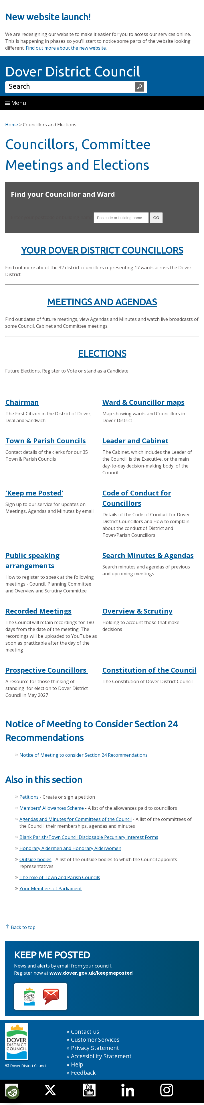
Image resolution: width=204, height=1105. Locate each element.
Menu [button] (15, 103)
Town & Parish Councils (45, 440)
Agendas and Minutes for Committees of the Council (75, 819)
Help (77, 1064)
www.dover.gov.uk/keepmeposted (91, 973)
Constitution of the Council (149, 670)
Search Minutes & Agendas (148, 555)
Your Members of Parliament (50, 888)
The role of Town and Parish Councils (59, 877)
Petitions (29, 797)
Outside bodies (35, 859)
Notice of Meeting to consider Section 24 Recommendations (83, 755)
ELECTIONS (102, 353)
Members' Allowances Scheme (51, 808)
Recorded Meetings (38, 611)
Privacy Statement (95, 1048)
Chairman (22, 402)
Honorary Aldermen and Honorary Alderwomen (70, 848)
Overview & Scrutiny (137, 611)
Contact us (85, 1031)
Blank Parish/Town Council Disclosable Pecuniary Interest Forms (88, 837)
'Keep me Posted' (34, 492)
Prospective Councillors (46, 670)
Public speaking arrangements (32, 560)
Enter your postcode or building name (51, 217)
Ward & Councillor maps (143, 402)
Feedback (83, 1072)
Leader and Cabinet (135, 440)
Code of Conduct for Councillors (136, 498)
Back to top (20, 927)
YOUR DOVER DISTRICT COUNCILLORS (102, 250)
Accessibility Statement (101, 1056)
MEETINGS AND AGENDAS (102, 302)
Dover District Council (72, 71)
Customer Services (95, 1039)
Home (11, 125)
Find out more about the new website (66, 48)
